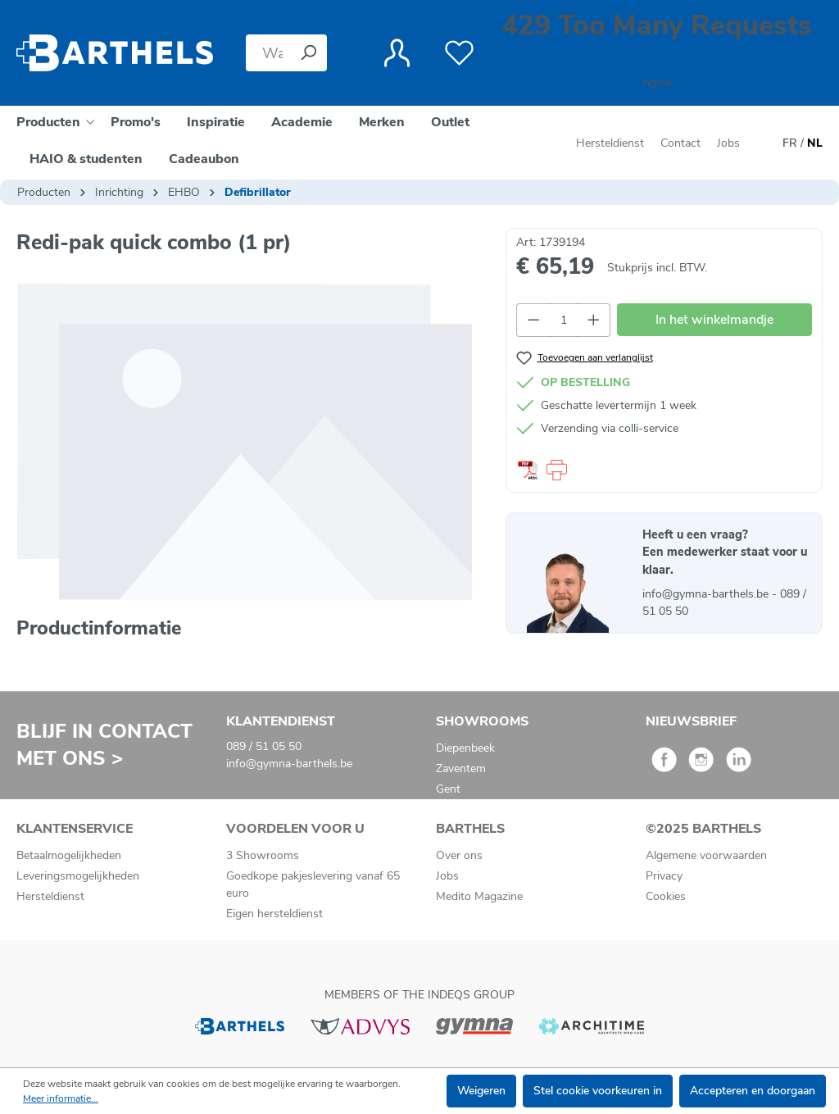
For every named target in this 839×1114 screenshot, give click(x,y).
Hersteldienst (610, 143)
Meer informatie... (60, 1098)
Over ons (459, 855)
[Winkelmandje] (657, 53)
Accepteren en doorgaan (752, 1090)
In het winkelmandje (714, 320)
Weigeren (481, 1090)
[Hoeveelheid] (564, 320)
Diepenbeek (465, 748)
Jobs (728, 143)
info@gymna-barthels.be (707, 594)
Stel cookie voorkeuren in (597, 1090)
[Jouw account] (397, 53)
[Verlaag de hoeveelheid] (533, 320)
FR (789, 143)
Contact (680, 143)
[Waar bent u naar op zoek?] (268, 52)
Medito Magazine (479, 896)
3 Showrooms (262, 855)
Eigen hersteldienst (274, 913)
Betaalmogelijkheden (68, 855)
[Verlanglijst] (459, 53)
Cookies (666, 896)
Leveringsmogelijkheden (77, 876)
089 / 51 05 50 (264, 746)
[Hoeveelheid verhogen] (594, 320)
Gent (448, 789)
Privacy (664, 876)
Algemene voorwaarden (706, 855)
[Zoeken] (308, 52)
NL (815, 143)
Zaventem (461, 768)
